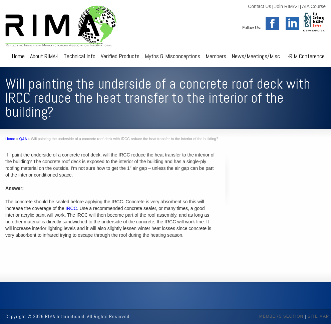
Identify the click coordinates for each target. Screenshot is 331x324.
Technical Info (79, 56)
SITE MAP (318, 316)
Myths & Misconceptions (172, 56)
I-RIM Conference (305, 56)
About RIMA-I (44, 56)
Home (18, 56)
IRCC (71, 208)
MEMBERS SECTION (281, 316)
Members (216, 56)
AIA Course (314, 6)
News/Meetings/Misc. (256, 56)
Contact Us (259, 6)
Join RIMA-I (286, 6)
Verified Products (120, 56)
